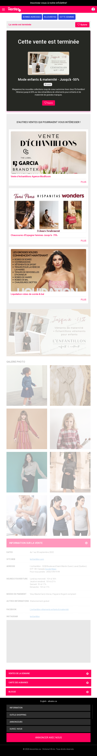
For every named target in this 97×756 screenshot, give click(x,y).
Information (15, 708)
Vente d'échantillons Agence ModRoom (31, 176)
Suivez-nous (15, 729)
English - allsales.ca (48, 701)
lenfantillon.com (37, 559)
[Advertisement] (48, 641)
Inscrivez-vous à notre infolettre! (48, 2)
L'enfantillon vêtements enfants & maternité (49, 609)
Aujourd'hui (50, 17)
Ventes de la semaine (48, 673)
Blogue (48, 692)
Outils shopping (17, 715)
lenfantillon (35, 616)
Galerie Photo (15, 361)
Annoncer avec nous (48, 737)
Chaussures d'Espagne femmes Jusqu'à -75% (34, 235)
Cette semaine (67, 17)
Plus (83, 182)
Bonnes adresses (32, 17)
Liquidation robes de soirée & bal (27, 294)
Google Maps (50, 569)
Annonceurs (15, 722)
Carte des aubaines (48, 682)
